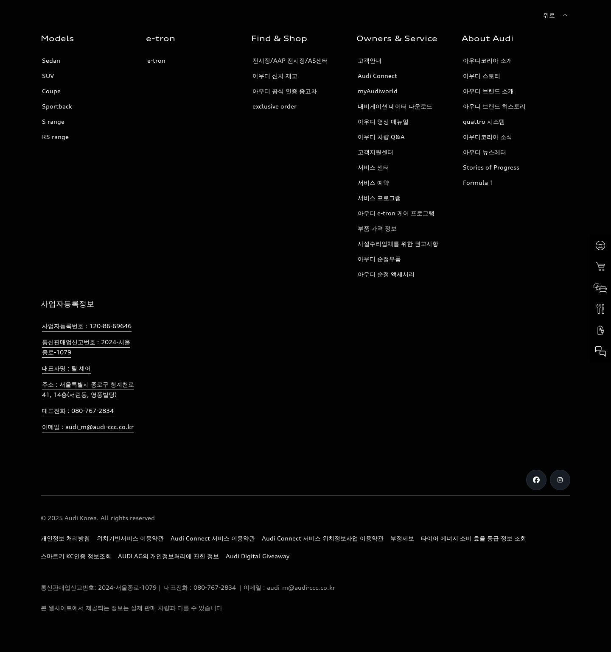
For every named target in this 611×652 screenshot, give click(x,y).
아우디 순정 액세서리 (386, 274)
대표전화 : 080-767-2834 (78, 410)
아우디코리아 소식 (487, 136)
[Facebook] (536, 480)
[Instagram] (560, 480)
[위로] (556, 15)
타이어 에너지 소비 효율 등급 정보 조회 (473, 538)
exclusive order (274, 106)
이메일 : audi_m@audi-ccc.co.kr (88, 426)
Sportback (57, 106)
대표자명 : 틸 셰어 (66, 368)
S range (53, 121)
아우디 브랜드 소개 (488, 91)
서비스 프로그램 (379, 197)
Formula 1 (478, 182)
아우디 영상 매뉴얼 (383, 121)
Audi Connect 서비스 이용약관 (213, 538)
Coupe (51, 91)
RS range (55, 136)
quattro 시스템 (484, 121)
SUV (48, 75)
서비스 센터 (373, 167)
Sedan (51, 60)
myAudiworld (378, 91)
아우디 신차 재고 (274, 75)
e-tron (156, 60)
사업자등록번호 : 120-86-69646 (87, 325)
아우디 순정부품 (379, 258)
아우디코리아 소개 (487, 60)
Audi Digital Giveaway (257, 556)
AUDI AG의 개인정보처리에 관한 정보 (168, 556)
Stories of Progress (491, 167)
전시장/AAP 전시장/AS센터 (290, 60)
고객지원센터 (375, 152)
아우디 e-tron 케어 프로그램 (396, 213)
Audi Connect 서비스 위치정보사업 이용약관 (323, 538)
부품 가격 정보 (377, 228)
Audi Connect (377, 75)
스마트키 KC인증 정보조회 (76, 556)
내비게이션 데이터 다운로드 (395, 106)
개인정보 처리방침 (65, 538)
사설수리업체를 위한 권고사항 (398, 243)
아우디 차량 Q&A (381, 136)
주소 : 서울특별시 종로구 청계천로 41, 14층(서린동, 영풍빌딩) (88, 389)
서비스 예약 (373, 182)
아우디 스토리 (481, 75)
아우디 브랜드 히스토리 (494, 106)
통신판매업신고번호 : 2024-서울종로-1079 (86, 347)
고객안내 (369, 60)
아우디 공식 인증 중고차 (284, 91)
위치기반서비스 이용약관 (130, 538)
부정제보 (402, 538)
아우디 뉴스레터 (484, 152)
